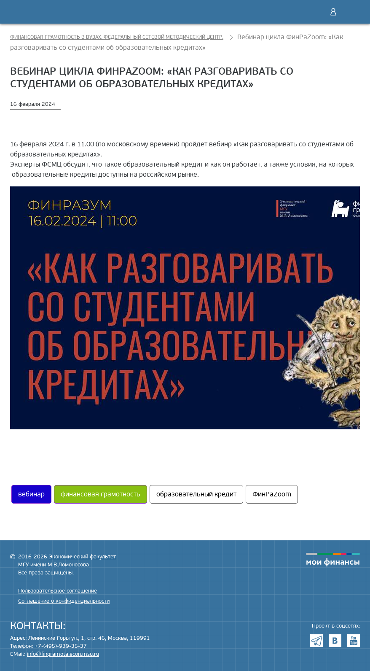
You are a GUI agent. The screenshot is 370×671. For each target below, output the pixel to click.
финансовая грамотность (100, 494)
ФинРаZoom (271, 494)
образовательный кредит (196, 494)
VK (335, 640)
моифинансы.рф (333, 559)
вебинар (31, 494)
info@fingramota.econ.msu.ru (63, 654)
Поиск (315, 12)
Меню (351, 12)
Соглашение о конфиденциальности (64, 601)
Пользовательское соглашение (57, 590)
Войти (333, 12)
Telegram (316, 640)
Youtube (353, 640)
